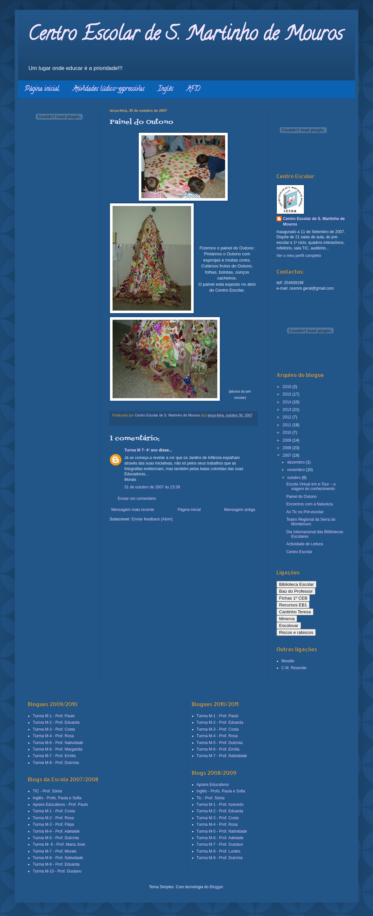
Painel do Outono (301, 496)
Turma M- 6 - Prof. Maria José (59, 844)
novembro (296, 469)
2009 (288, 440)
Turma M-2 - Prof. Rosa (53, 818)
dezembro (296, 462)
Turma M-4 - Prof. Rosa (53, 736)
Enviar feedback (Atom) (152, 519)
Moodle (287, 661)
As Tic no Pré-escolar (305, 512)
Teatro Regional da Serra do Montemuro (310, 521)
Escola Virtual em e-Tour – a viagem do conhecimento (311, 486)
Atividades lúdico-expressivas (108, 89)
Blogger (216, 887)
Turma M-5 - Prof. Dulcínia (56, 838)
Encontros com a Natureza (309, 504)
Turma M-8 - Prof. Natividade (58, 858)
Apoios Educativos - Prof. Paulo (60, 804)
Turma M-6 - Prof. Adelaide (220, 838)
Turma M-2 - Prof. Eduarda (56, 722)
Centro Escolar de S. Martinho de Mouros (185, 35)
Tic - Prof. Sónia (211, 798)
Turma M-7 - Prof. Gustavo (220, 844)
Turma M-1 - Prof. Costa (54, 811)
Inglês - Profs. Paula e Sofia (57, 798)
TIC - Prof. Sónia (47, 791)
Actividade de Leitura (304, 544)
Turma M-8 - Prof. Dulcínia (56, 762)
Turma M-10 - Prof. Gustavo (57, 871)
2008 (288, 448)
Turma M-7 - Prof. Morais (55, 851)
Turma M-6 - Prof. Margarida (57, 749)
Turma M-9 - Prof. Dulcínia (220, 858)
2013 (288, 409)
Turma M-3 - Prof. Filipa (53, 824)
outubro (294, 477)
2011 (288, 425)
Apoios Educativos (213, 784)
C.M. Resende (294, 668)
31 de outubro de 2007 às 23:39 (152, 487)
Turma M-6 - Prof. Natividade (58, 742)
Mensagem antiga (239, 509)
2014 (288, 402)
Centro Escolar (299, 552)
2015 (288, 394)
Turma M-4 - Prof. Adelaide (56, 831)
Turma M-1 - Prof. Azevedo (220, 804)
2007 (288, 455)
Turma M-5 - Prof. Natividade (222, 831)
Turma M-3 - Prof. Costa (54, 729)
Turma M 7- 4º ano (141, 450)
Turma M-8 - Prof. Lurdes (218, 851)
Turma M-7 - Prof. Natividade (222, 756)
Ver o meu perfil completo (298, 255)
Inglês (165, 89)
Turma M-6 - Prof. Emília (218, 749)
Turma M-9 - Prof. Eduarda (56, 864)
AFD (193, 89)
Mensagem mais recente (132, 509)
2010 (288, 432)
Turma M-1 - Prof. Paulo (54, 716)
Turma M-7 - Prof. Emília (54, 756)
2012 (288, 417)
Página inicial (42, 89)
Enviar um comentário (137, 498)
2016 (288, 386)
